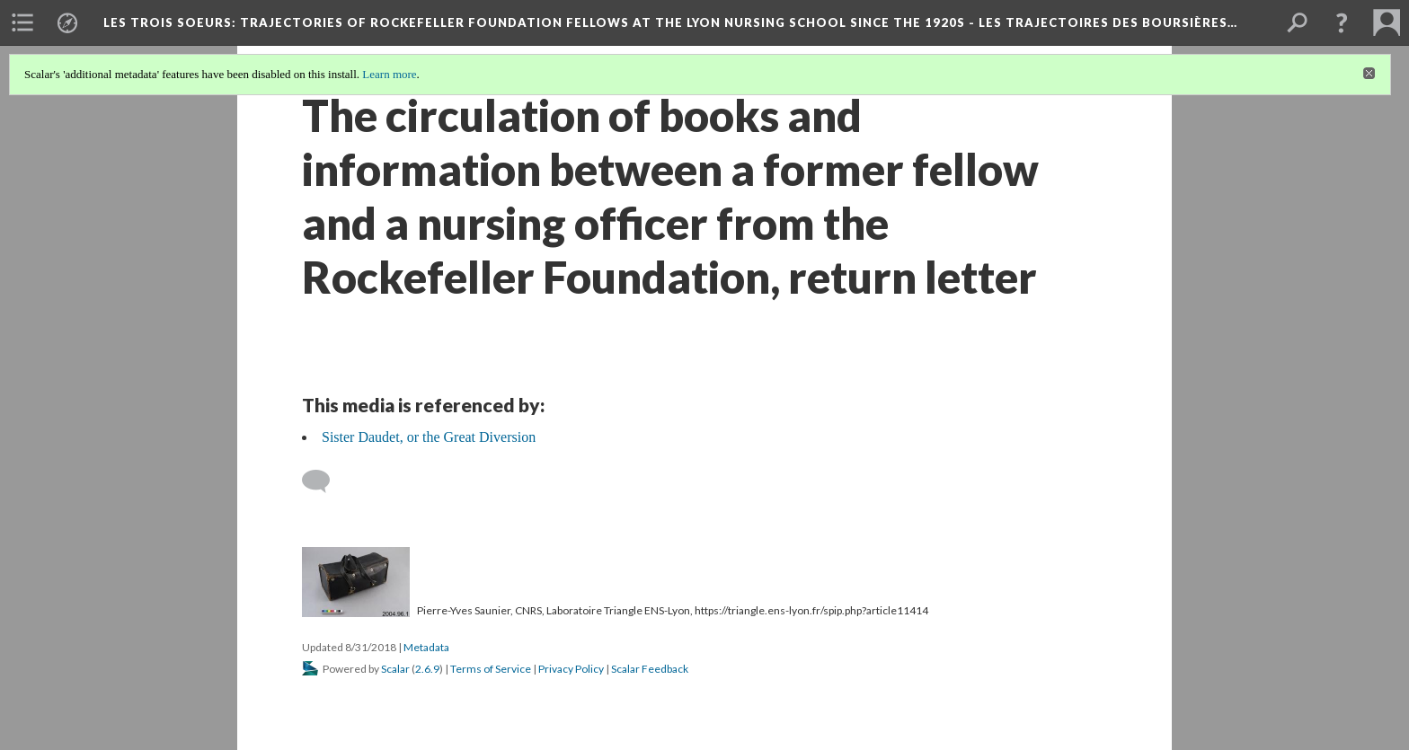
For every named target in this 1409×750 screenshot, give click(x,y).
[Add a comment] (324, 481)
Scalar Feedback (649, 668)
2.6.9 (427, 668)
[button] (1341, 22)
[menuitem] (22, 22)
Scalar (395, 668)
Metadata (426, 647)
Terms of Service (490, 668)
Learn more (389, 74)
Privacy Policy (571, 668)
